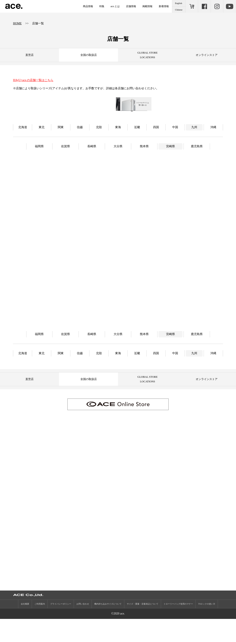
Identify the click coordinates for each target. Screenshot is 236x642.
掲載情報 (147, 6)
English (178, 3)
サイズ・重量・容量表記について (142, 627)
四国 (156, 147)
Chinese (178, 9)
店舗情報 (131, 6)
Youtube (229, 6)
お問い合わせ (82, 627)
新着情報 (164, 6)
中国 (175, 147)
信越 (80, 147)
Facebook (204, 6)
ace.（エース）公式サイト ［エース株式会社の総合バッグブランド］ (13, 6)
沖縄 (213, 147)
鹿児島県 (197, 166)
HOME (17, 23)
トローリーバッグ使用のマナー (178, 627)
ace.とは (115, 6)
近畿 (137, 147)
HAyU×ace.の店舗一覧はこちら (33, 80)
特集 (101, 6)
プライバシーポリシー (60, 627)
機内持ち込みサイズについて (108, 627)
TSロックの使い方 (206, 627)
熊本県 (144, 166)
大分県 (118, 166)
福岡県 (39, 166)
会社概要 (25, 627)
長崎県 (91, 166)
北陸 (99, 147)
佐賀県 (65, 166)
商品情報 (88, 6)
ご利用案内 (39, 627)
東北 (42, 147)
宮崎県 (170, 166)
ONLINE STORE (191, 6)
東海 (118, 147)
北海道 (22, 147)
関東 (61, 147)
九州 (194, 147)
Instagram (217, 6)
